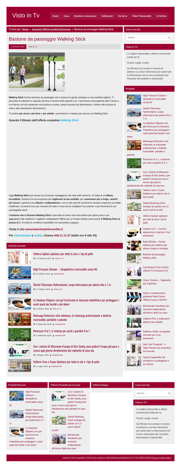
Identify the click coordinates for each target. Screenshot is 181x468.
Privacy (154, 458)
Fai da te (122, 16)
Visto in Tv (25, 15)
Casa (66, 16)
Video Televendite (141, 16)
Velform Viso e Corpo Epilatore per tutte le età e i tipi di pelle (66, 361)
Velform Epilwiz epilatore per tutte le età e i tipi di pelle (63, 254)
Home (55, 16)
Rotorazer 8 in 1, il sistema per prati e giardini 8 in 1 (61, 331)
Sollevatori (107, 16)
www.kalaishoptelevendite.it (44, 229)
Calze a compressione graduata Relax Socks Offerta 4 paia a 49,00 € (155, 296)
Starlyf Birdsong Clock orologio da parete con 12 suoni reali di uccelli (156, 206)
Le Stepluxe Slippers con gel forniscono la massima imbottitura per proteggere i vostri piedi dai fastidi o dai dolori (76, 302)
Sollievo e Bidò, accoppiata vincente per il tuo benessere (156, 335)
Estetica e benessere (85, 16)
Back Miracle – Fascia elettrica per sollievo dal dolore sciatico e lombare (155, 245)
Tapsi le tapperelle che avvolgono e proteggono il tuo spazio (156, 360)
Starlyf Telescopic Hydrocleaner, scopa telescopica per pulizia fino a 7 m (72, 284)
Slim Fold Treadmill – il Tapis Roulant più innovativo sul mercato (157, 347)
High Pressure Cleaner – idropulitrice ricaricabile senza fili (65, 269)
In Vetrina (161, 16)
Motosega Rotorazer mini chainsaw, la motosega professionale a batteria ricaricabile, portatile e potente (72, 317)
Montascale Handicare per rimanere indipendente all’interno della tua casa (156, 309)
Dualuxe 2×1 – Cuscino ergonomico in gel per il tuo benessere (156, 232)
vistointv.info (59, 274)
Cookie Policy (164, 458)
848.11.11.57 (62, 235)
